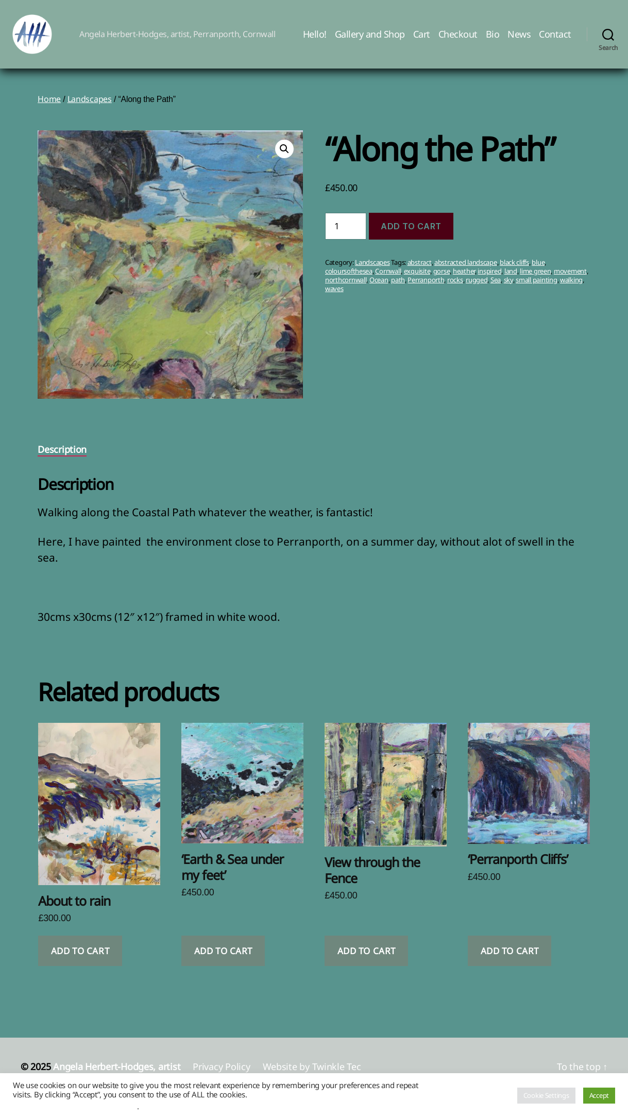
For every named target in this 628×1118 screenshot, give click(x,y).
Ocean (378, 286)
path (398, 286)
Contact (555, 37)
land (510, 278)
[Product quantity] (345, 233)
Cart (421, 37)
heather (464, 278)
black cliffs (514, 269)
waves (334, 295)
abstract (420, 269)
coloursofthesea (348, 278)
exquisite (417, 278)
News (519, 37)
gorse (441, 278)
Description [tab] (62, 456)
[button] (284, 156)
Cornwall (388, 278)
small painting (536, 286)
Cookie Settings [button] (546, 1095)
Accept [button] (599, 1095)
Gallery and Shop (370, 37)
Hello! (315, 37)
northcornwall (346, 286)
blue (538, 269)
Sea (495, 286)
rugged (476, 286)
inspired (489, 278)
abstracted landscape (465, 269)
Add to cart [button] (80, 957)
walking (571, 286)
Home (49, 106)
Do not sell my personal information (75, 1106)
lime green (535, 278)
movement (570, 278)
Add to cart (411, 233)
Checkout (458, 37)
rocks (455, 286)
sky (508, 286)
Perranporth (426, 286)
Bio (493, 37)
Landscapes (89, 106)
